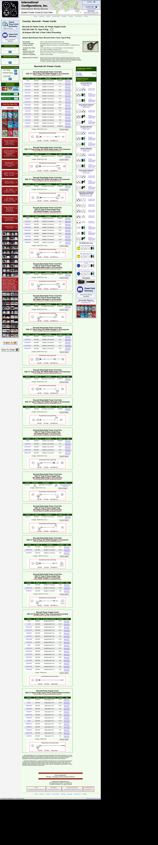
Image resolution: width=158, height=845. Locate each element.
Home (35, 16)
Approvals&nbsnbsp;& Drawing (65, 485)
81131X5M (27, 123)
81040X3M (29, 636)
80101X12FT (27, 345)
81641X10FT (27, 227)
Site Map (64, 16)
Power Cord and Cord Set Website (48, 839)
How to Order (55, 16)
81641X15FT (27, 230)
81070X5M (29, 669)
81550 (29, 702)
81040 (29, 624)
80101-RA (27, 378)
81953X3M (28, 590)
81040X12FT (29, 630)
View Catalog (6, 70)
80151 (27, 440)
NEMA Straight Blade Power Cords (33, 815)
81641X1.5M (28, 239)
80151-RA (27, 484)
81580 (29, 720)
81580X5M (29, 736)
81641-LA (27, 306)
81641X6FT (28, 224)
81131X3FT (28, 89)
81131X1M (27, 111)
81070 (29, 645)
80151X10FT (27, 446)
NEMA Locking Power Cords (28, 816)
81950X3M (28, 552)
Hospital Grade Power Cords (47, 819)
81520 (29, 699)
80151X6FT (28, 443)
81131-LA (27, 186)
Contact (48, 16)
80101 (27, 336)
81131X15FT (27, 104)
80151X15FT (27, 452)
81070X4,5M (29, 666)
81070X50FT (29, 657)
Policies (86, 16)
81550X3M (29, 711)
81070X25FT (29, 654)
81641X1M (27, 236)
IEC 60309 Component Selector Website (53, 838)
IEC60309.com (88, 789)
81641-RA (27, 274)
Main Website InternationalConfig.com (55, 836)
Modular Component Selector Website (51, 837)
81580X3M (29, 730)
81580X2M (29, 726)
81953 (28, 584)
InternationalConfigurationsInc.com (72, 789)
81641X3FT (28, 221)
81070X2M (29, 660)
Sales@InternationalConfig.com (93, 798)
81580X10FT (29, 723)
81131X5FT (28, 95)
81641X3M (27, 242)
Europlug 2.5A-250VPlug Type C (80, 74)
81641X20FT (27, 233)
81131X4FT (28, 92)
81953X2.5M (29, 587)
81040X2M (29, 633)
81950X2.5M (29, 549)
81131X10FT (27, 101)
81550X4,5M (29, 714)
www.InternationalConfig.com (91, 13)
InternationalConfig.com (54, 789)
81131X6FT (28, 98)
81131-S (28, 126)
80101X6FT (28, 339)
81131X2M (27, 117)
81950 (28, 546)
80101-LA (27, 408)
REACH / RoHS (8, 98)
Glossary (70, 16)
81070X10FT (29, 648)
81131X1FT (28, 83)
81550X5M (29, 717)
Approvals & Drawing (68, 81)
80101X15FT (27, 348)
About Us (41, 16)
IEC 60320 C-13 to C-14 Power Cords (31, 829)
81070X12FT (29, 651)
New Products (8, 94)
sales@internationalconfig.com (36, 789)
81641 (27, 218)
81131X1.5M (28, 114)
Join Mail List (78, 16)
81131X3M (27, 120)
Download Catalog (8, 73)
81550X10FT (29, 705)
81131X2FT (28, 86)
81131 (27, 80)
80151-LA (27, 516)
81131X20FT (27, 108)
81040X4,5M (29, 639)
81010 (29, 621)
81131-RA (27, 156)
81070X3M (29, 663)
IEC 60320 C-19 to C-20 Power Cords (32, 830)
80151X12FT (27, 449)
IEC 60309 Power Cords (26, 817)
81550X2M (29, 708)
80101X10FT (27, 342)
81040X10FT (29, 627)
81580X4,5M (29, 733)
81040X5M (29, 642)
